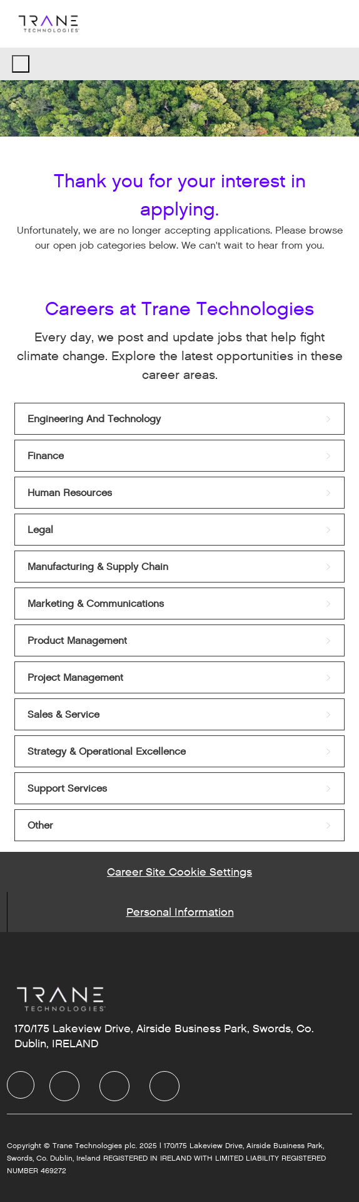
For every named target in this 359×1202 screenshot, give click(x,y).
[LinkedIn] (64, 1086)
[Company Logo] (48, 23)
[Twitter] (114, 1086)
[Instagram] (164, 1086)
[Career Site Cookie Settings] (179, 872)
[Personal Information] (180, 912)
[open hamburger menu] (20, 64)
